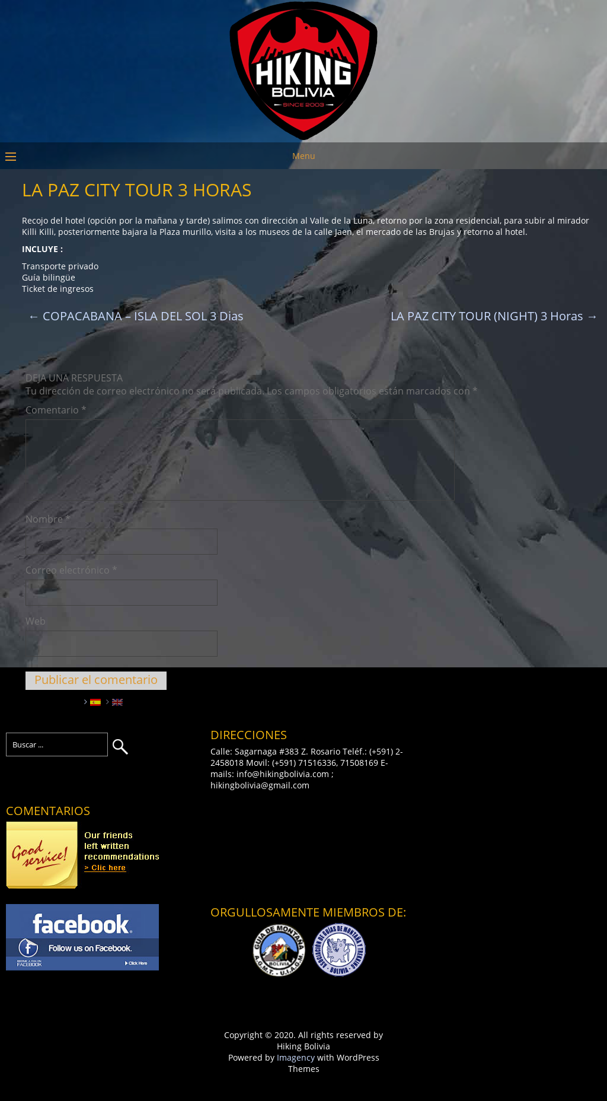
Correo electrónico (71, 570)
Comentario (56, 409)
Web (35, 621)
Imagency (296, 1057)
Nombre (48, 519)
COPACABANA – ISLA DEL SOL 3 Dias (136, 316)
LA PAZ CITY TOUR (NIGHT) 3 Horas (494, 316)
